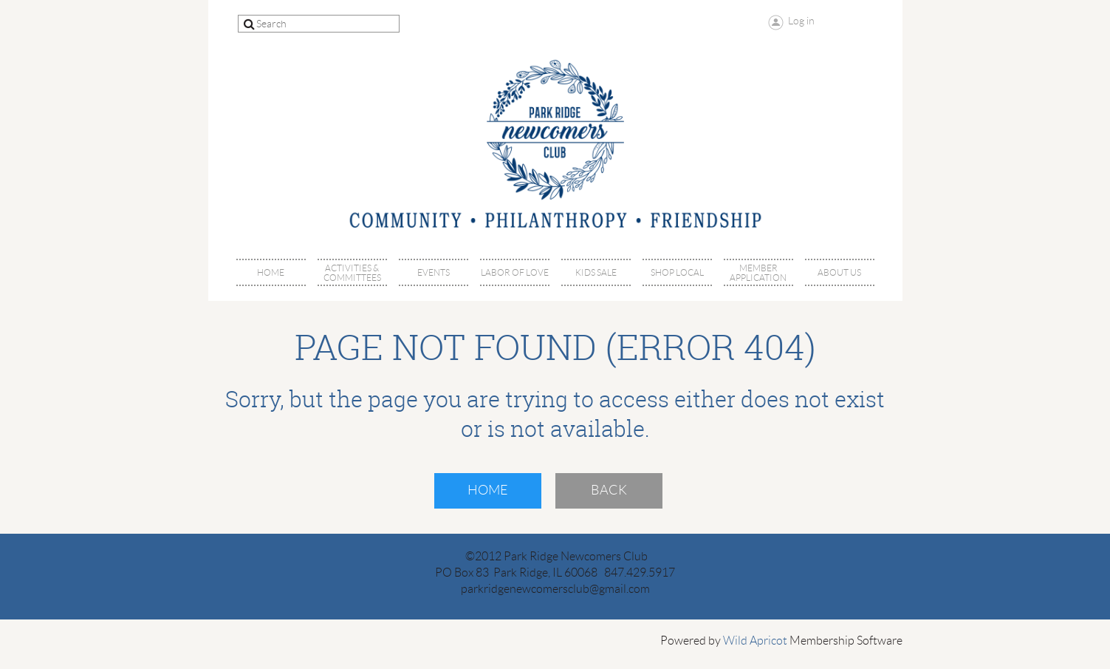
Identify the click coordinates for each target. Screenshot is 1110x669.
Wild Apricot (755, 640)
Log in (801, 21)
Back (609, 490)
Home (487, 490)
